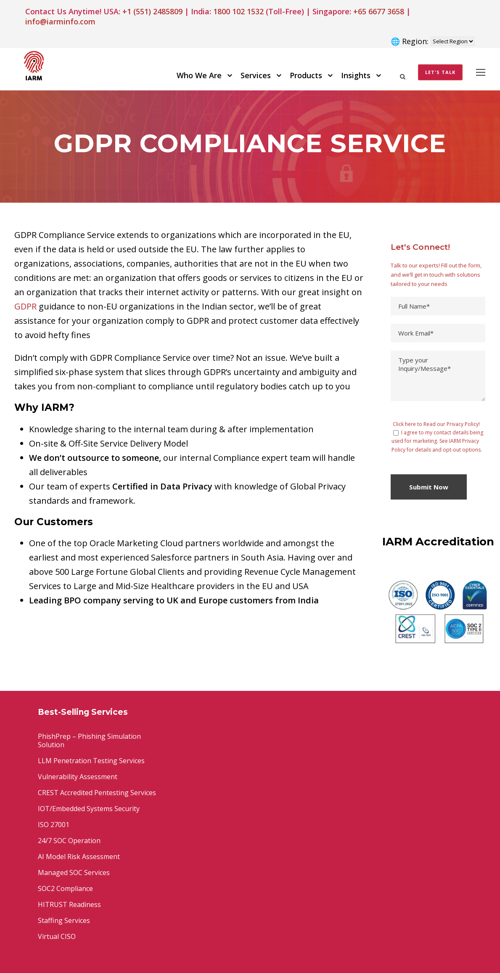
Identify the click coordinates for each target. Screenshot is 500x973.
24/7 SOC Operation (69, 840)
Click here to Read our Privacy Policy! (436, 424)
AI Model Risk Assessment (79, 856)
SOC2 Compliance (65, 888)
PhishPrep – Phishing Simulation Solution (89, 740)
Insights (355, 75)
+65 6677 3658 (378, 11)
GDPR (25, 306)
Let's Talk (440, 72)
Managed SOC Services (74, 872)
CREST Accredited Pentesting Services (97, 792)
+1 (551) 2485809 (152, 11)
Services (256, 75)
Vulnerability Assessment (77, 776)
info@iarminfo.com (60, 21)
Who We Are (199, 75)
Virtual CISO (57, 936)
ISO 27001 (53, 824)
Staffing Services (64, 920)
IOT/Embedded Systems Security (89, 808)
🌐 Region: (410, 41)
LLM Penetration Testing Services (91, 760)
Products (306, 75)
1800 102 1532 (238, 11)
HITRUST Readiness (69, 904)
